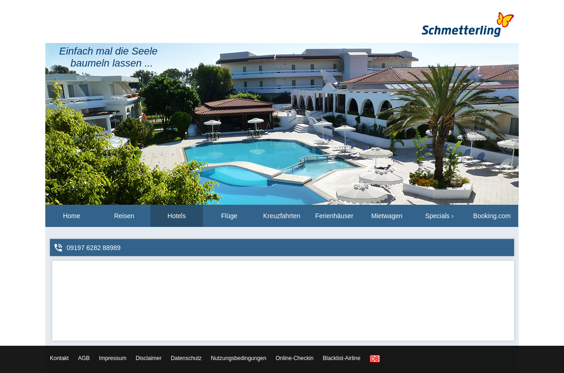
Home (71, 216)
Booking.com (492, 216)
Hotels (176, 216)
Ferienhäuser (334, 216)
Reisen (124, 216)
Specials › (439, 216)
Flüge (229, 216)
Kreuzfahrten (281, 216)
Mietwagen (387, 216)
